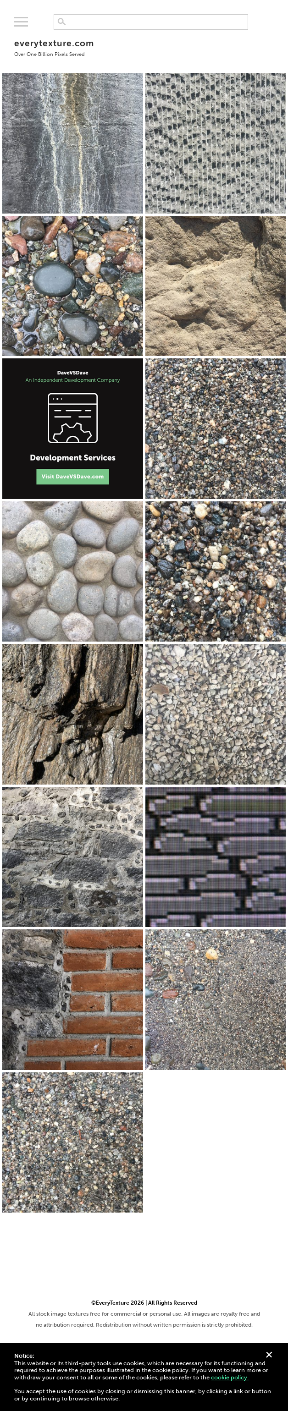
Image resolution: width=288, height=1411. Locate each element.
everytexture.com (54, 47)
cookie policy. (230, 1377)
